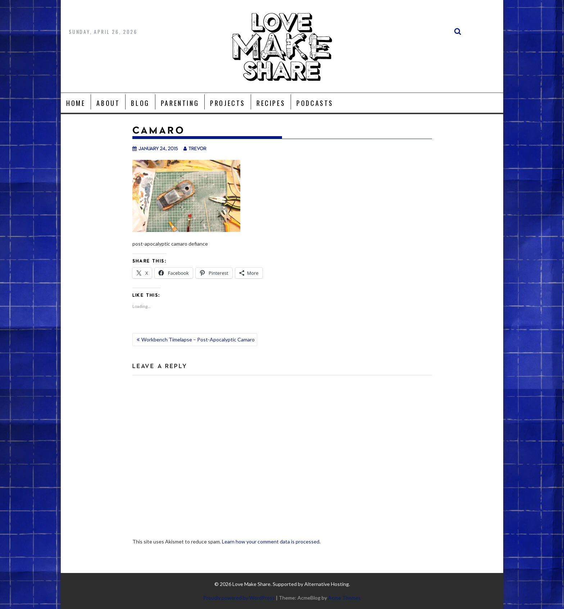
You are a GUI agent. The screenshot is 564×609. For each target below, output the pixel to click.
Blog (140, 103)
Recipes (270, 103)
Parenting (180, 103)
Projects (227, 103)
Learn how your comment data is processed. (271, 541)
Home (75, 103)
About (108, 103)
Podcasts (314, 103)
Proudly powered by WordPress (239, 598)
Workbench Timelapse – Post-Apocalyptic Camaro (198, 339)
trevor (194, 148)
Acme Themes (344, 598)
